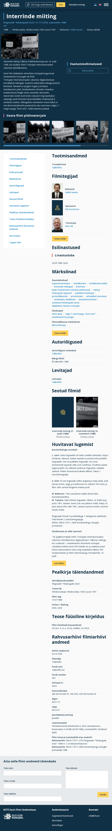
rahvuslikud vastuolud (96, 296)
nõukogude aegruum (62, 293)
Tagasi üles (15, 242)
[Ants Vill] (57, 225)
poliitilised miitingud (84, 293)
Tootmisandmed (18, 158)
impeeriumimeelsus (61, 283)
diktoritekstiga (59, 325)
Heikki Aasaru (76, 29)
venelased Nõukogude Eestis (65, 302)
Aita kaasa (14, 235)
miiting (96, 289)
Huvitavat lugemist (19, 205)
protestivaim (77, 296)
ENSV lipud (57, 313)
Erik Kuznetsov (72, 209)
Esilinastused (16, 172)
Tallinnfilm (57, 167)
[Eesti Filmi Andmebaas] (12, 4)
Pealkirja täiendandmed (21, 212)
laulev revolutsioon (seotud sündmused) (71, 289)
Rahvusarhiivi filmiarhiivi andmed (21, 227)
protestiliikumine (60, 296)
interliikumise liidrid (98, 283)
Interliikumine (80, 283)
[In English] (100, 4)
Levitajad (14, 192)
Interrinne (80, 286)
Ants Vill (69, 226)
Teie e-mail (9, 781)
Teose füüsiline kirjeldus (21, 219)
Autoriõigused (16, 185)
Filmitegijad (15, 165)
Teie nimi (8, 768)
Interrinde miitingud (63, 286)
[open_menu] (106, 4)
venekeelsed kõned (87, 299)
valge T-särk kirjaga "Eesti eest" (80, 313)
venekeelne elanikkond (64, 299)
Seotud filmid (16, 199)
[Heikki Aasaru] (57, 191)
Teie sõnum (71, 768)
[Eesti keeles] (95, 4)
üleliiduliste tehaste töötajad (65, 305)
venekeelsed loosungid (63, 317)
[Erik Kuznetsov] (57, 207)
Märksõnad (15, 179)
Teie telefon (10, 793)
